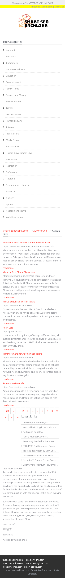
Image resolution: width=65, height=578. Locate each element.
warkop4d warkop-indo (15, 539)
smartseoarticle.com (13, 563)
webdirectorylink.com (37, 563)
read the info (9, 524)
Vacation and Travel (16, 210)
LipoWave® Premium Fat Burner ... (39, 464)
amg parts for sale (40, 505)
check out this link (42, 485)
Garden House (13, 114)
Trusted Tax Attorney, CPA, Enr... (38, 450)
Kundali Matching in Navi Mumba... (39, 427)
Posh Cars (8, 327)
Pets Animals (12, 146)
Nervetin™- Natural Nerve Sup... (38, 460)
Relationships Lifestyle (18, 185)
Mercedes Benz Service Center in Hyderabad (26, 242)
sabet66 (18, 468)
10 (6, 417)
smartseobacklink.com (15, 230)
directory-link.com (34, 559)
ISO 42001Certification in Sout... (38, 446)
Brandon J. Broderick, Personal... (38, 441)
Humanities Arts (14, 120)
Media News (12, 140)
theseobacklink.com (51, 6)
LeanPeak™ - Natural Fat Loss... (38, 455)
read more (8, 267)
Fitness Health (13, 101)
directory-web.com (12, 566)
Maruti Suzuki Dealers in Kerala (19, 301)
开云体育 (7, 529)
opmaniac (8, 534)
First (7, 410)
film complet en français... (35, 422)
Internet (10, 127)
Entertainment (13, 82)
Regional (10, 178)
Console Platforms (15, 69)
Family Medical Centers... (34, 436)
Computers (12, 62)
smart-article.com (33, 566)
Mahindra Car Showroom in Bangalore (22, 353)
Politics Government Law (19, 152)
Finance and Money (16, 95)
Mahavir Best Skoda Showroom (19, 272)
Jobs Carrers (12, 133)
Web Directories (14, 217)
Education (11, 75)
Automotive (12, 50)
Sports (9, 204)
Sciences (10, 191)
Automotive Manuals (13, 383)
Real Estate (12, 159)
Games (10, 107)
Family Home (12, 88)
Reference (11, 172)
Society (10, 197)
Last (18, 417)
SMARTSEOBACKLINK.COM (39, 3)
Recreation (11, 165)
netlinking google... (32, 431)
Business (11, 56)
